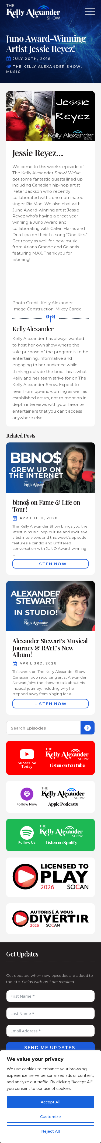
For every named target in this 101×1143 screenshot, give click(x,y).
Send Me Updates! (50, 1047)
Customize (50, 1116)
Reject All (50, 1131)
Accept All (50, 1102)
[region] (50, 1096)
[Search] (88, 728)
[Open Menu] (90, 12)
